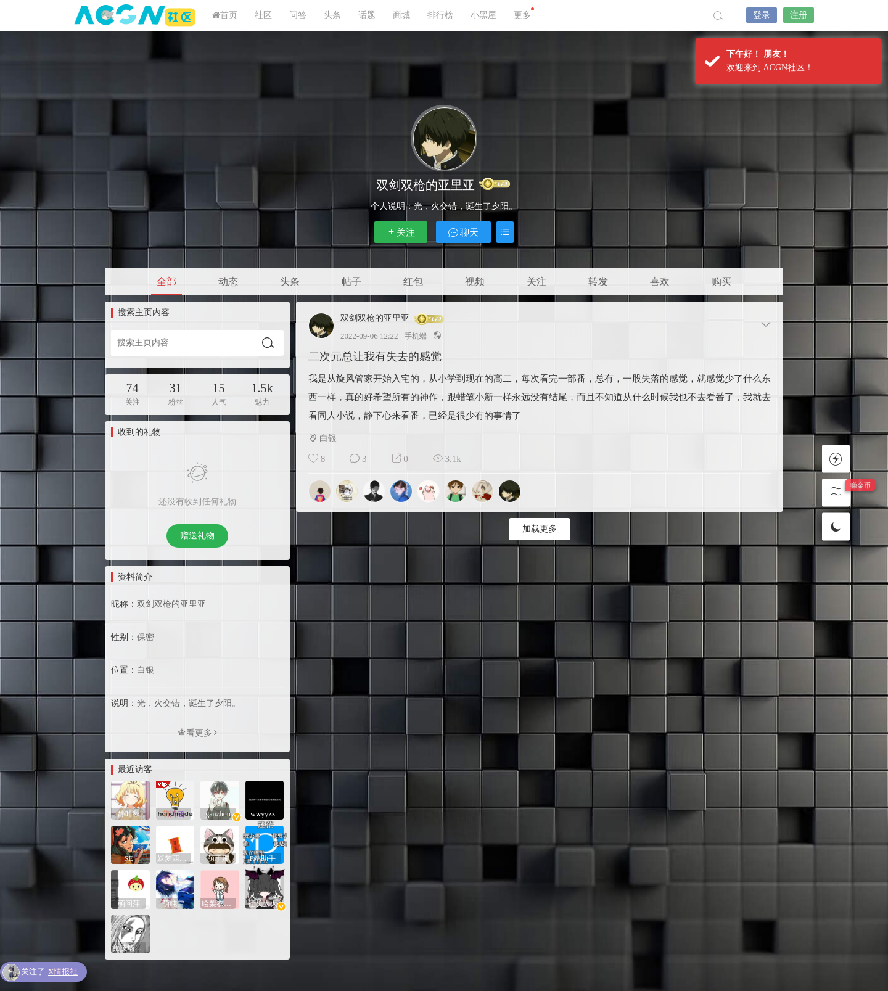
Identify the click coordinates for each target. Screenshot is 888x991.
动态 (228, 281)
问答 (297, 15)
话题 (367, 15)
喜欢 (660, 281)
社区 (263, 15)
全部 (166, 281)
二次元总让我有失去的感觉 (375, 356)
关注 (401, 232)
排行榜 (440, 15)
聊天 (463, 232)
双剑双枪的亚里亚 (374, 318)
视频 (475, 281)
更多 (524, 13)
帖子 (351, 281)
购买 (721, 281)
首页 (224, 15)
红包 (413, 281)
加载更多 (539, 528)
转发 (598, 281)
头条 (332, 15)
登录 (761, 15)
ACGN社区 (135, 15)
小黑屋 (483, 15)
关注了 (49, 972)
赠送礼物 (197, 535)
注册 (798, 15)
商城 (401, 15)
